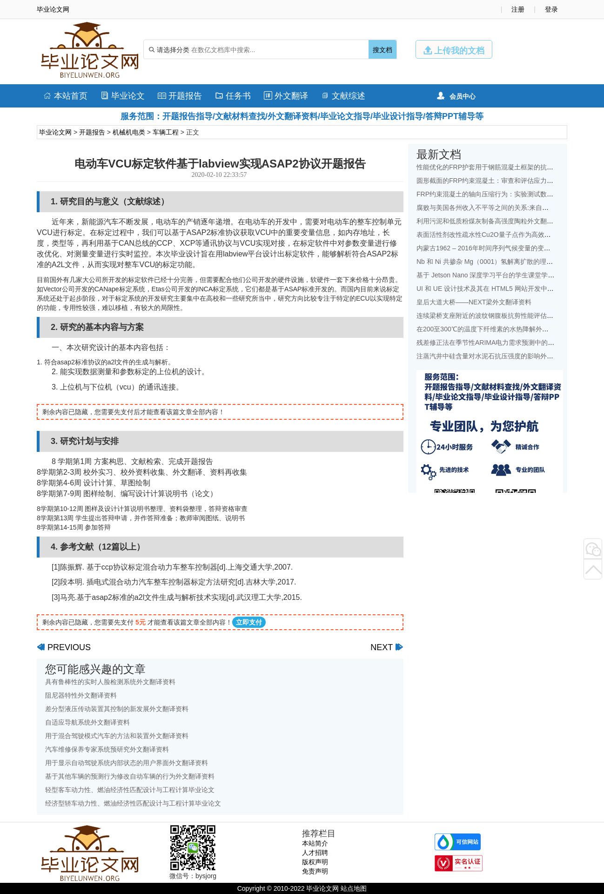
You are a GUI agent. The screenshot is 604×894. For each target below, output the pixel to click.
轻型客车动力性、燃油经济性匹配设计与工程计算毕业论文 (130, 789)
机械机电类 (129, 132)
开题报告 (180, 96)
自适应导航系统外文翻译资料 (87, 722)
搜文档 (382, 50)
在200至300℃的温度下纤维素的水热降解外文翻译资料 (495, 329)
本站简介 (315, 843)
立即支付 (249, 622)
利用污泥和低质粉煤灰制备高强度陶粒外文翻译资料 (491, 221)
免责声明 (315, 871)
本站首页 (65, 96)
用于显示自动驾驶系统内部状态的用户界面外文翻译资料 (126, 762)
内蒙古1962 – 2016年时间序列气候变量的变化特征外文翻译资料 (509, 248)
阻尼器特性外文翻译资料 (81, 695)
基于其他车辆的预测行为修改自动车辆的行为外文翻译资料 (130, 776)
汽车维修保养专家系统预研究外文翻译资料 (107, 749)
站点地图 (354, 888)
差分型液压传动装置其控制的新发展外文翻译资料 (116, 709)
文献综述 (343, 96)
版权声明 (315, 862)
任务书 (233, 96)
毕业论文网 (55, 132)
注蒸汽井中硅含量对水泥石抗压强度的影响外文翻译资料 (497, 356)
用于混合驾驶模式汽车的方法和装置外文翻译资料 (116, 735)
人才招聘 (315, 852)
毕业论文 (123, 96)
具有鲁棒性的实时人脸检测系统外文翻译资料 (110, 682)
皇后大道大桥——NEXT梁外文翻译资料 (473, 302)
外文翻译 (286, 96)
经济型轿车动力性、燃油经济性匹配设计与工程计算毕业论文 (133, 803)
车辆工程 (166, 132)
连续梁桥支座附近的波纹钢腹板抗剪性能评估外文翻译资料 (501, 315)
